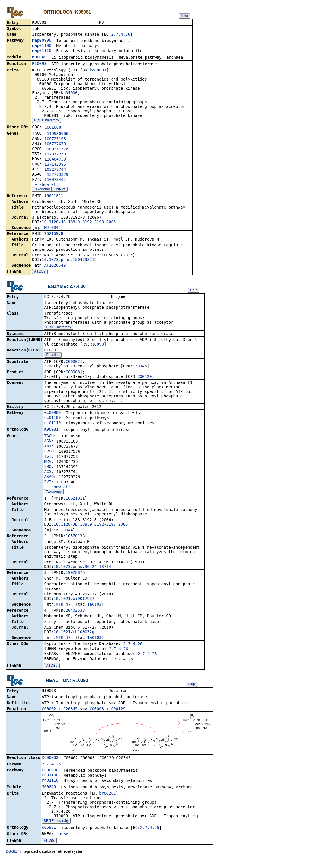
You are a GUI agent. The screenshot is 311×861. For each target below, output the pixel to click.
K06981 (51, 430)
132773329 (57, 175)
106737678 (55, 144)
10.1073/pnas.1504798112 (69, 260)
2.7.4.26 (120, 35)
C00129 (144, 377)
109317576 (57, 149)
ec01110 (52, 424)
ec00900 (52, 413)
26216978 (53, 234)
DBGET (12, 853)
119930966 (57, 134)
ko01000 (69, 93)
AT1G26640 (55, 266)
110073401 (55, 180)
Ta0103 (94, 605)
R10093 (39, 64)
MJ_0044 (52, 228)
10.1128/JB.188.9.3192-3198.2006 (79, 222)
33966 (62, 835)
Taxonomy (42, 190)
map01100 (41, 46)
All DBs (39, 272)
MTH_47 (63, 605)
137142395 (55, 165)
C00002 (73, 362)
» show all (45, 185)
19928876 (75, 573)
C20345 (140, 367)
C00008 (73, 373)
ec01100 (52, 418)
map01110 (41, 51)
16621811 (53, 196)
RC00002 (50, 759)
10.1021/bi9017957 (74, 599)
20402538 (75, 611)
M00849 (39, 57)
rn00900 (50, 771)
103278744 (55, 170)
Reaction (52, 356)
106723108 (55, 139)
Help (184, 16)
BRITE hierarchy (46, 121)
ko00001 (98, 70)
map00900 (41, 41)
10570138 (75, 537)
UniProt (59, 190)
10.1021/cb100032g (74, 633)
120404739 (55, 159)
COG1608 (52, 127)
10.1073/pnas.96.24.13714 (82, 567)
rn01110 (50, 782)
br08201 (107, 795)
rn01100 (50, 776)
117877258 (55, 154)
